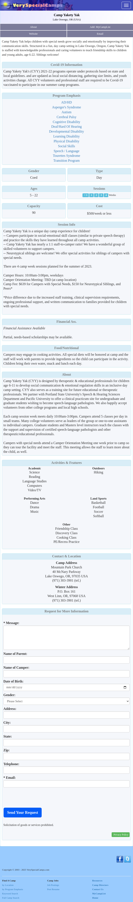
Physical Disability (66, 141)
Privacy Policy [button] (121, 834)
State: (7, 736)
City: (7, 722)
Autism (66, 112)
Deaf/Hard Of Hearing (66, 126)
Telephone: (11, 764)
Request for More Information (67, 611)
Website (33, 33)
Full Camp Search (10, 897)
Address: (9, 709)
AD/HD (66, 102)
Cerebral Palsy (67, 117)
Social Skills (66, 146)
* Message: (11, 623)
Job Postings (53, 885)
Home (95, 897)
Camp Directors (100, 885)
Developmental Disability (66, 131)
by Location (8, 885)
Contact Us (97, 889)
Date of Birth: (13, 681)
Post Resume (53, 889)
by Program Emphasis (12, 889)
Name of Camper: (16, 667)
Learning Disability (66, 136)
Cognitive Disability (66, 122)
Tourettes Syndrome (66, 155)
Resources (97, 880)
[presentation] (35, 797)
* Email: (9, 777)
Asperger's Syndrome (66, 107)
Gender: (9, 695)
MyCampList (99, 893)
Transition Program (66, 160)
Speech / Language (67, 151)
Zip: (6, 750)
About (33, 26)
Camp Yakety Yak (67, 15)
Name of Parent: (15, 654)
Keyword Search (10, 893)
